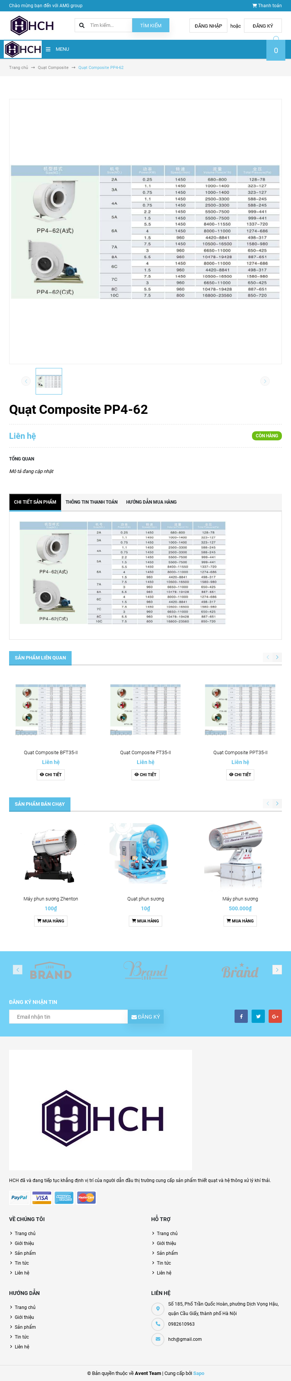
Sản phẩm (25, 1253)
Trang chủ (25, 1233)
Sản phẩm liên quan (40, 658)
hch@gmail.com (185, 1339)
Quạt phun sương (145, 899)
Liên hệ (22, 1273)
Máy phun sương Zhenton (50, 899)
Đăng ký (263, 26)
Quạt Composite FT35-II (145, 752)
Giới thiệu (24, 1243)
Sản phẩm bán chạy (40, 804)
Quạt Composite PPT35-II (240, 752)
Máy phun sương (240, 899)
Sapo (198, 1373)
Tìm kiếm (150, 25)
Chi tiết (51, 774)
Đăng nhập (208, 26)
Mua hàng (50, 921)
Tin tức (22, 1263)
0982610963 (181, 1324)
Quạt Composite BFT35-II (51, 752)
